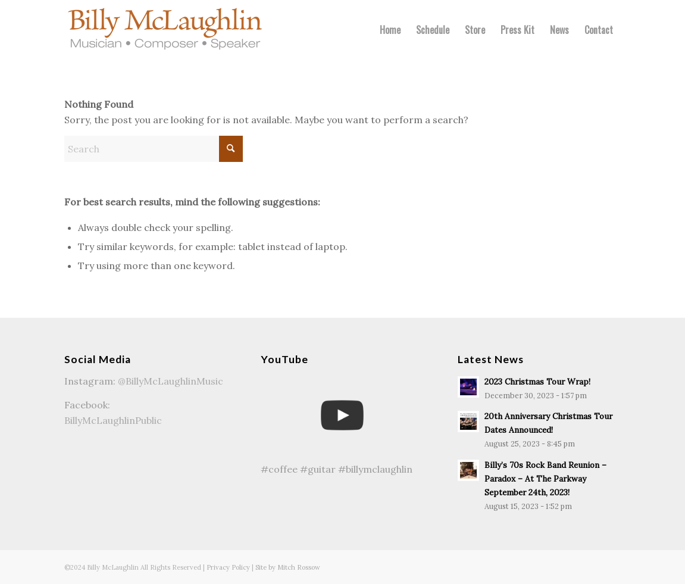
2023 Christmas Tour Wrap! (537, 381)
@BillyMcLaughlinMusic (170, 381)
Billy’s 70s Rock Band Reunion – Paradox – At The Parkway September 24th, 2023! (545, 479)
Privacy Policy (228, 567)
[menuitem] (390, 30)
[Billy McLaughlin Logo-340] (165, 30)
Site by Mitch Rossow (287, 567)
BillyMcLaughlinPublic (113, 420)
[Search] (153, 149)
